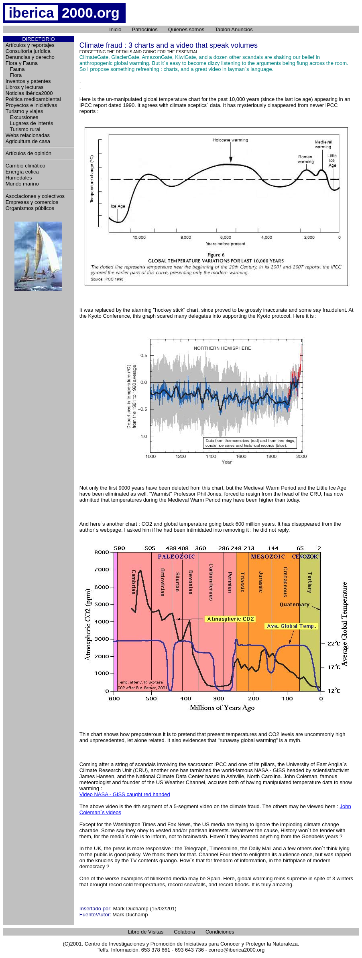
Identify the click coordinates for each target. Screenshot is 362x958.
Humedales (19, 178)
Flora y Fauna (22, 63)
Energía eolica (22, 172)
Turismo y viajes (24, 111)
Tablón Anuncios (234, 29)
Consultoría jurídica (28, 51)
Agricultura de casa (28, 141)
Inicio (115, 29)
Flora (14, 75)
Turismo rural (23, 129)
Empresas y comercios (32, 202)
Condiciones (219, 932)
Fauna (15, 69)
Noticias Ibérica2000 (29, 93)
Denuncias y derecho (30, 57)
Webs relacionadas (28, 135)
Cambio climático (25, 166)
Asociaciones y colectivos (35, 196)
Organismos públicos (30, 208)
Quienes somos (186, 29)
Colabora (184, 932)
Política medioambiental (33, 99)
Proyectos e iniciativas (31, 105)
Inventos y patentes (28, 81)
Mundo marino (22, 184)
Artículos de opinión (28, 153)
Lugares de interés (29, 123)
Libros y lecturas (25, 87)
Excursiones (22, 117)
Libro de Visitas (146, 932)
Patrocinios (145, 29)
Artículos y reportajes (30, 45)
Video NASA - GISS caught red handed (124, 794)
